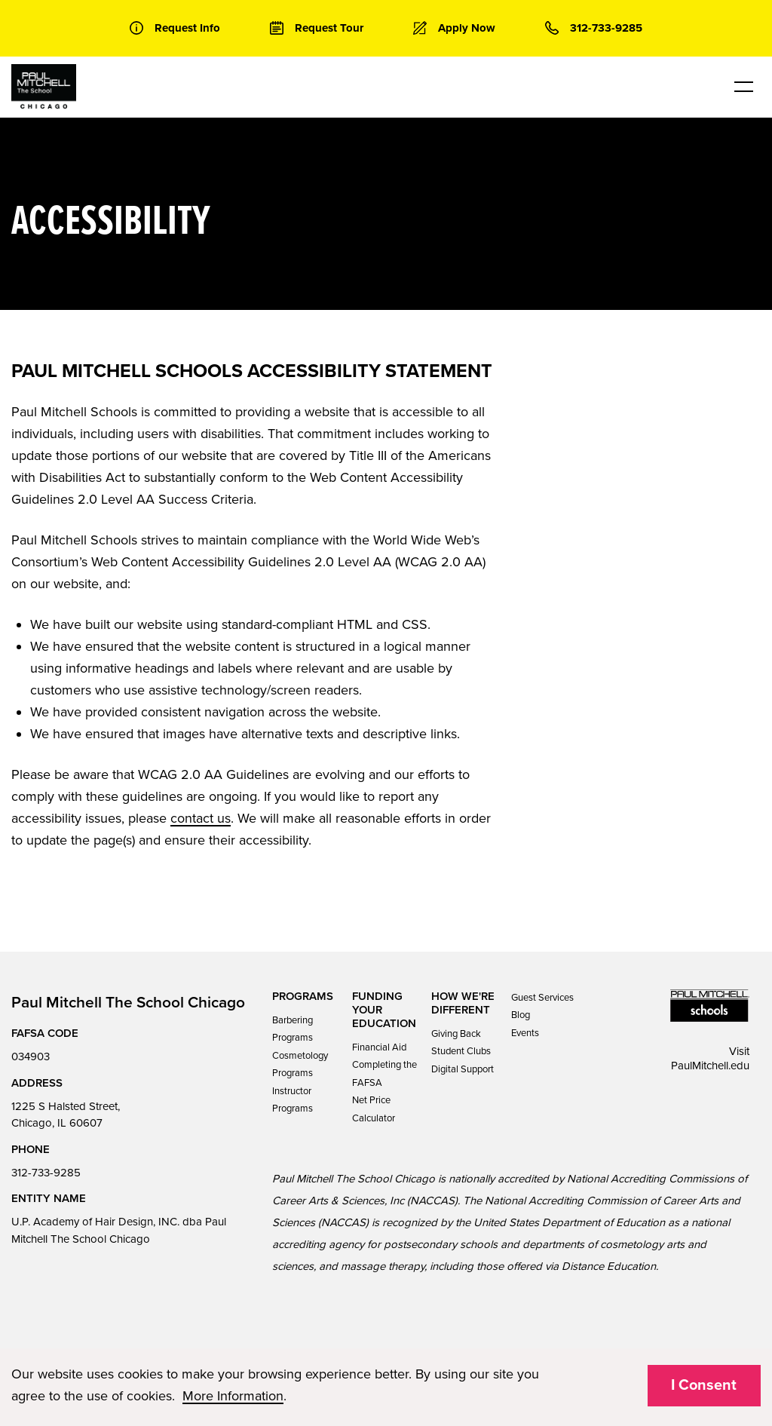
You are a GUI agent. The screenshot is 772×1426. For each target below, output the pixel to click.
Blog (520, 1015)
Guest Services (542, 998)
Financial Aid (379, 1047)
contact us (200, 818)
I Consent (704, 1385)
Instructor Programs (292, 1100)
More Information (232, 1396)
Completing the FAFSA (384, 1073)
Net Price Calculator (373, 1109)
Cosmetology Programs (300, 1064)
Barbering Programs (292, 1029)
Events (525, 1033)
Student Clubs (461, 1051)
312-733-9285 (46, 1172)
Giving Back (456, 1034)
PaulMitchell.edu (710, 1065)
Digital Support (462, 1069)
